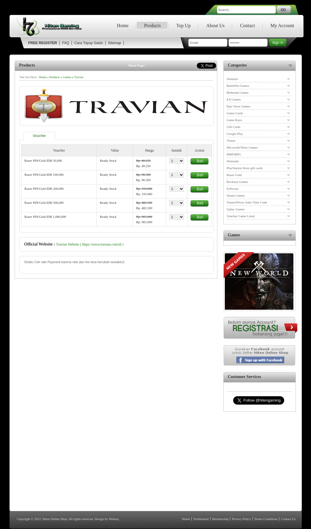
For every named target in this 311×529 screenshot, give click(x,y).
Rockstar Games (237, 181)
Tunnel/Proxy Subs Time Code (247, 202)
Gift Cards (233, 127)
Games (67, 77)
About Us (215, 25)
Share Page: (136, 65)
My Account (282, 25)
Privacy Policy (241, 519)
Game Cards (235, 113)
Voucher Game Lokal (241, 216)
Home (123, 25)
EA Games (234, 99)
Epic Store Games (238, 106)
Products (152, 25)
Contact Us (288, 519)
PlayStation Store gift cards (245, 168)
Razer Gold (234, 175)
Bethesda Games (238, 92)
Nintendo (233, 161)
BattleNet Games (238, 85)
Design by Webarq (107, 519)
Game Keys (234, 120)
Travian (78, 77)
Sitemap (114, 43)
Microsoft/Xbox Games (242, 147)
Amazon (232, 79)
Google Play (235, 133)
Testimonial (201, 519)
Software (233, 188)
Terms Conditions (266, 519)
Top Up (183, 25)
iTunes (231, 140)
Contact (247, 25)
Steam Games (236, 195)
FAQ (65, 43)
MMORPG (234, 154)
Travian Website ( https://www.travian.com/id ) (89, 244)
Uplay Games (236, 209)
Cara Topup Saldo (88, 43)
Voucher (39, 136)
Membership (220, 519)
